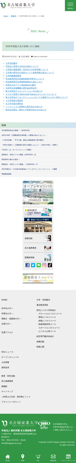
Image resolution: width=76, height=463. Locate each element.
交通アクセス (7, 332)
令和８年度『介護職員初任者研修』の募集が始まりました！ (24, 135)
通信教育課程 (42, 305)
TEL (38, 457)
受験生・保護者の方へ (11, 319)
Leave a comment (40, 57)
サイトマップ (7, 391)
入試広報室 (24, 57)
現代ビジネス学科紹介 (46, 310)
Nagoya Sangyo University (64, 442)
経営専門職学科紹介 (45, 336)
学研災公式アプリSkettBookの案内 (21, 85)
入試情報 (5, 362)
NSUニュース (7, 352)
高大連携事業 (7, 381)
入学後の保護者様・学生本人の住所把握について (27, 69)
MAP (23, 457)
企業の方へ (6, 324)
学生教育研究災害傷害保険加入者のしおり (24, 82)
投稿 (4, 125)
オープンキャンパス (68, 457)
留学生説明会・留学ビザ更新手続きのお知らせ (26, 110)
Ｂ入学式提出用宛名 (14, 103)
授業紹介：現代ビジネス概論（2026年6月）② (19, 155)
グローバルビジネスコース (51, 314)
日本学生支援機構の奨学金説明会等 (21, 88)
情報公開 (40, 347)
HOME (7, 457)
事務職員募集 (7, 174)
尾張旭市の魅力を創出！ (11, 159)
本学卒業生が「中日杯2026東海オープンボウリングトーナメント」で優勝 (29, 169)
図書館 (4, 386)
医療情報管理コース (47, 324)
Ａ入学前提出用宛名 (14, 100)
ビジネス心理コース (47, 331)
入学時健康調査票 (13, 76)
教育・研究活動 (8, 376)
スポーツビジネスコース (49, 328)
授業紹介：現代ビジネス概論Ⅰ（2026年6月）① (20, 164)
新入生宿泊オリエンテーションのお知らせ (24, 91)
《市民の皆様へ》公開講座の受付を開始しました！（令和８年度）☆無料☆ (30, 145)
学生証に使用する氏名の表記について (22, 66)
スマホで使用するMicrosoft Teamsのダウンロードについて (31, 94)
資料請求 (53, 457)
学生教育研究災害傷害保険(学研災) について (25, 79)
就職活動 (40, 342)
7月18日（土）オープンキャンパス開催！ (17, 150)
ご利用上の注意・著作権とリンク (16, 397)
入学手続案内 (11, 63)
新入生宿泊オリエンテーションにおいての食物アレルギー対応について (37, 97)
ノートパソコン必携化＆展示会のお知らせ (24, 106)
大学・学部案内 (43, 300)
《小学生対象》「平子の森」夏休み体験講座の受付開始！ (23, 140)
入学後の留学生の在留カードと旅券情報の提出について (30, 72)
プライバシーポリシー (11, 402)
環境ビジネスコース (48, 317)
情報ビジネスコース (48, 321)
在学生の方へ (7, 308)
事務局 (14, 16)
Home (6, 16)
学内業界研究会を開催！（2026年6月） (16, 130)
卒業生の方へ (7, 313)
